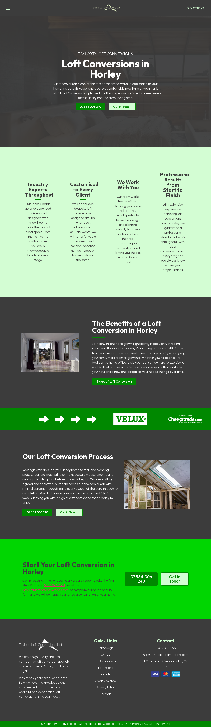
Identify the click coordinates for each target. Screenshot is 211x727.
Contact (105, 654)
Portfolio (105, 674)
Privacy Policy (105, 687)
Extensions (105, 668)
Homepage (105, 648)
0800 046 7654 (54, 585)
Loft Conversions (105, 661)
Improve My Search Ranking (151, 724)
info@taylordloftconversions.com (45, 590)
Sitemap (106, 694)
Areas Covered (105, 681)
